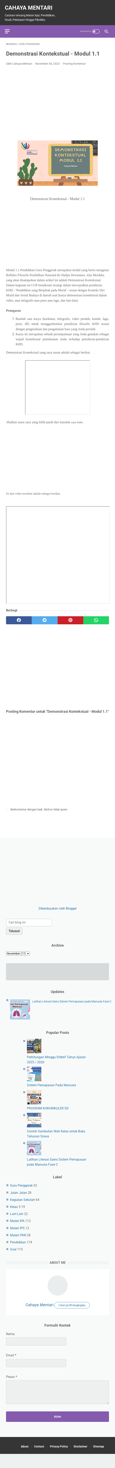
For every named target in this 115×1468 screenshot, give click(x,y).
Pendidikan (18, 1248)
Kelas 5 (15, 1213)
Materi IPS (17, 1234)
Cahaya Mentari (18, 8)
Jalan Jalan (18, 1198)
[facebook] (19, 623)
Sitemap (62, 1460)
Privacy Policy (68, 1453)
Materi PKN (18, 1241)
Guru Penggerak (21, 1191)
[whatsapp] (96, 623)
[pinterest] (70, 623)
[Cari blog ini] (29, 928)
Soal (13, 1255)
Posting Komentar (74, 66)
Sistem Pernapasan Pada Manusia (51, 1091)
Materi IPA (17, 1227)
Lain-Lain (16, 1220)
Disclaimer (91, 1453)
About (29, 1453)
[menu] (8, 33)
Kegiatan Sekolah (22, 1206)
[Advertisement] (57, 102)
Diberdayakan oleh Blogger (58, 914)
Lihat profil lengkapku (72, 1311)
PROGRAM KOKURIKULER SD (48, 1114)
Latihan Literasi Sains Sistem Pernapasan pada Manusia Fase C (71, 1007)
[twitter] (44, 623)
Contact (46, 1453)
